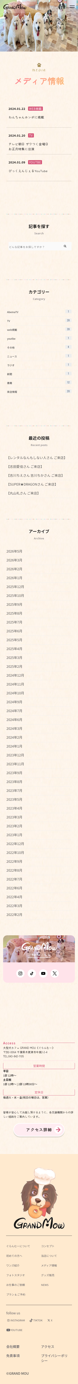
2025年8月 (14, 613)
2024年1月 (14, 746)
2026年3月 (14, 560)
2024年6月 (14, 719)
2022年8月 (14, 870)
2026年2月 (14, 568)
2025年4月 (14, 648)
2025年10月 (15, 595)
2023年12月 (15, 754)
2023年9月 (14, 772)
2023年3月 (14, 817)
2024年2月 (14, 737)
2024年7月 (14, 710)
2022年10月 (15, 852)
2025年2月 (14, 666)
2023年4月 (14, 808)
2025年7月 (14, 622)
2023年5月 (14, 799)
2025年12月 (15, 586)
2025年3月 (14, 657)
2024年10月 (15, 692)
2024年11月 (15, 684)
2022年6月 (14, 887)
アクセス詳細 (39, 1130)
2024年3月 (14, 728)
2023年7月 (14, 790)
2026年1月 (14, 577)
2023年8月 (14, 781)
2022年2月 (14, 914)
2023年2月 (14, 825)
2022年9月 (14, 861)
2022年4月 (14, 896)
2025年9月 (14, 604)
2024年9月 (14, 701)
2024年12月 (15, 675)
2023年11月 (15, 763)
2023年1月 (14, 834)
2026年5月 (14, 551)
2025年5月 (14, 639)
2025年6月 (14, 630)
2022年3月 (14, 905)
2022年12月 (15, 843)
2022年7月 (14, 879)
